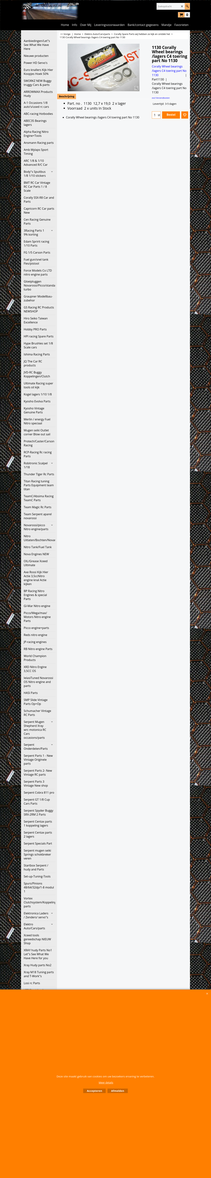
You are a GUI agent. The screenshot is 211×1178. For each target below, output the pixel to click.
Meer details (106, 1082)
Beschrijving (66, 96)
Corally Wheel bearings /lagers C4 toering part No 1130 (169, 70)
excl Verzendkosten (161, 97)
